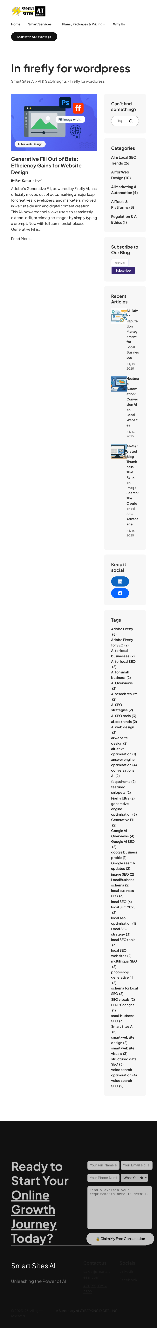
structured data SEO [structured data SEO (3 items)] (124, 1062)
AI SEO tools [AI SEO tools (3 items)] (123, 716)
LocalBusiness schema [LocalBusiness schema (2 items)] (122, 883)
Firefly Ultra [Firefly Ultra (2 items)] (123, 798)
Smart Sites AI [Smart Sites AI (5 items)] (122, 1029)
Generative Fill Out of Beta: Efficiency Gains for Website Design (46, 165)
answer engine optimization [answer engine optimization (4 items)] (124, 762)
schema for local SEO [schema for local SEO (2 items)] (124, 991)
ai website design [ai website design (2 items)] (119, 741)
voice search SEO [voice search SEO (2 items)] (121, 1083)
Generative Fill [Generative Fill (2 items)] (122, 823)
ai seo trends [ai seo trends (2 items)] (124, 721)
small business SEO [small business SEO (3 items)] (122, 1019)
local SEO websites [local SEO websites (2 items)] (121, 953)
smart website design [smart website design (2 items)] (122, 1040)
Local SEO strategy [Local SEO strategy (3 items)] (120, 932)
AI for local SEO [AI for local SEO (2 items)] (123, 664)
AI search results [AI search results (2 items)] (124, 697)
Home (15, 24)
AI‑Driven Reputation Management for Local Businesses (132, 334)
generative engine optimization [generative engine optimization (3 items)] (124, 809)
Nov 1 (38, 180)
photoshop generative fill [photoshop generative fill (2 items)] (122, 978)
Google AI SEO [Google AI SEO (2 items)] (123, 844)
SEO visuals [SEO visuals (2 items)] (123, 999)
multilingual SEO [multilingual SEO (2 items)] (124, 964)
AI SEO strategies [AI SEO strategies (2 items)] (122, 708)
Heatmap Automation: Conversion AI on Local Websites (132, 401)
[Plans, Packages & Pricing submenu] (104, 24)
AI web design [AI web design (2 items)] (122, 730)
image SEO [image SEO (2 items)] (122, 874)
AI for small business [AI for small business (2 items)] (121, 675)
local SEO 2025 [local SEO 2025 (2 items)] (123, 910)
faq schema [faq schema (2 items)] (123, 781)
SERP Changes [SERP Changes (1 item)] (122, 1008)
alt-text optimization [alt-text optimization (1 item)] (123, 752)
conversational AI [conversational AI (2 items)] (123, 773)
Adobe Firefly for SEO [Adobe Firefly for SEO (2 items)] (122, 643)
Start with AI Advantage (34, 36)
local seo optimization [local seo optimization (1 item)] (123, 921)
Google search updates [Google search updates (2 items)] (123, 866)
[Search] (132, 121)
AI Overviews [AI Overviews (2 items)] (122, 686)
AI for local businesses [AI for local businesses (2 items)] (123, 653)
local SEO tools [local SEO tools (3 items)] (123, 942)
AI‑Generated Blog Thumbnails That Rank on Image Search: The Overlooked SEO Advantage (132, 485)
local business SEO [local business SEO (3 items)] (122, 893)
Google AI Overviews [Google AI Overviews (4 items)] (122, 833)
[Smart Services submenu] (53, 24)
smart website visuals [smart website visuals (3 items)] (122, 1051)
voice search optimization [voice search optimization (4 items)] (124, 1072)
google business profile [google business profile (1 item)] (124, 855)
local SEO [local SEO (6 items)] (121, 902)
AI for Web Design (30, 144)
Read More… (21, 238)
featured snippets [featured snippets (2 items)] (121, 790)
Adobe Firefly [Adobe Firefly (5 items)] (122, 632)
